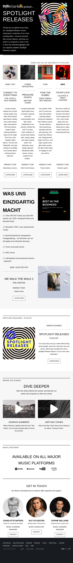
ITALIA (44, 543)
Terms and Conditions (40, 548)
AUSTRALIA (7, 543)
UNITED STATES (17, 546)
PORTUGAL (53, 543)
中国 (32, 546)
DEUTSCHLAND (18, 543)
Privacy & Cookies (30, 548)
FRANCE (37, 543)
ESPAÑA (29, 543)
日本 (26, 546)
